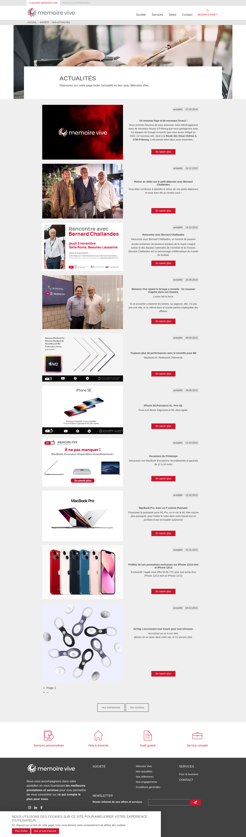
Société (141, 14)
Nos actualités (144, 771)
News (172, 14)
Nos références (145, 776)
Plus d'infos (21, 831)
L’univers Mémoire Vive (43, 3)
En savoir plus (163, 151)
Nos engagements (146, 781)
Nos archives (137, 707)
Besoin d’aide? (207, 12)
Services (157, 14)
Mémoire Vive (144, 766)
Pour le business (188, 774)
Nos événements (111, 707)
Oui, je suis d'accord (45, 831)
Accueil (32, 22)
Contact (187, 14)
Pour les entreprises (76, 3)
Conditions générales (148, 787)
